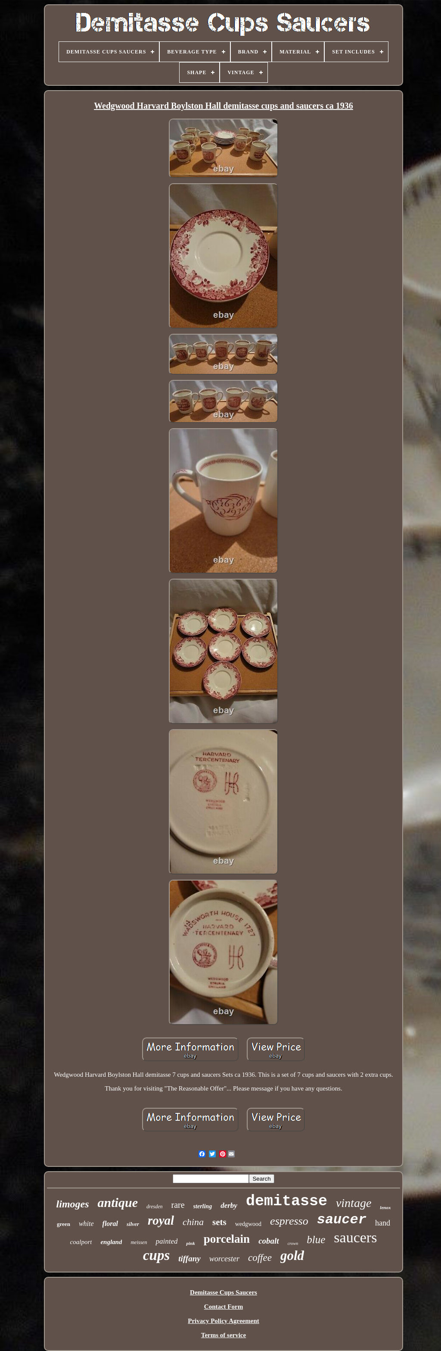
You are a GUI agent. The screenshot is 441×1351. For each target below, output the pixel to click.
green (63, 1224)
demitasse (286, 1201)
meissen (138, 1242)
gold (292, 1255)
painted (166, 1241)
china (193, 1221)
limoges (72, 1204)
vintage (353, 1203)
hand (382, 1223)
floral (110, 1223)
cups (156, 1255)
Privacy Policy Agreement (223, 1320)
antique (118, 1202)
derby (228, 1205)
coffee (260, 1257)
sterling (202, 1206)
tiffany (189, 1258)
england (111, 1241)
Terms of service (223, 1335)
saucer (341, 1220)
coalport (81, 1241)
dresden (154, 1207)
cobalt (268, 1240)
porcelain (227, 1238)
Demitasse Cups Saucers (223, 1292)
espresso (289, 1221)
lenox (385, 1207)
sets (219, 1222)
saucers (355, 1237)
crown (293, 1243)
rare (178, 1205)
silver (133, 1224)
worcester (224, 1258)
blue (316, 1239)
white (86, 1223)
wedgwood (248, 1224)
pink (190, 1243)
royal (161, 1220)
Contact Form (223, 1306)
